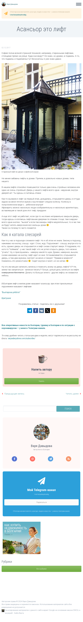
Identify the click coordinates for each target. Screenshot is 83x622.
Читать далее (72, 393)
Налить (41, 381)
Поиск (68, 408)
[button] (29, 310)
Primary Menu (78, 4)
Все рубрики (41, 569)
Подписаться (41, 502)
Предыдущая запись (14, 393)
